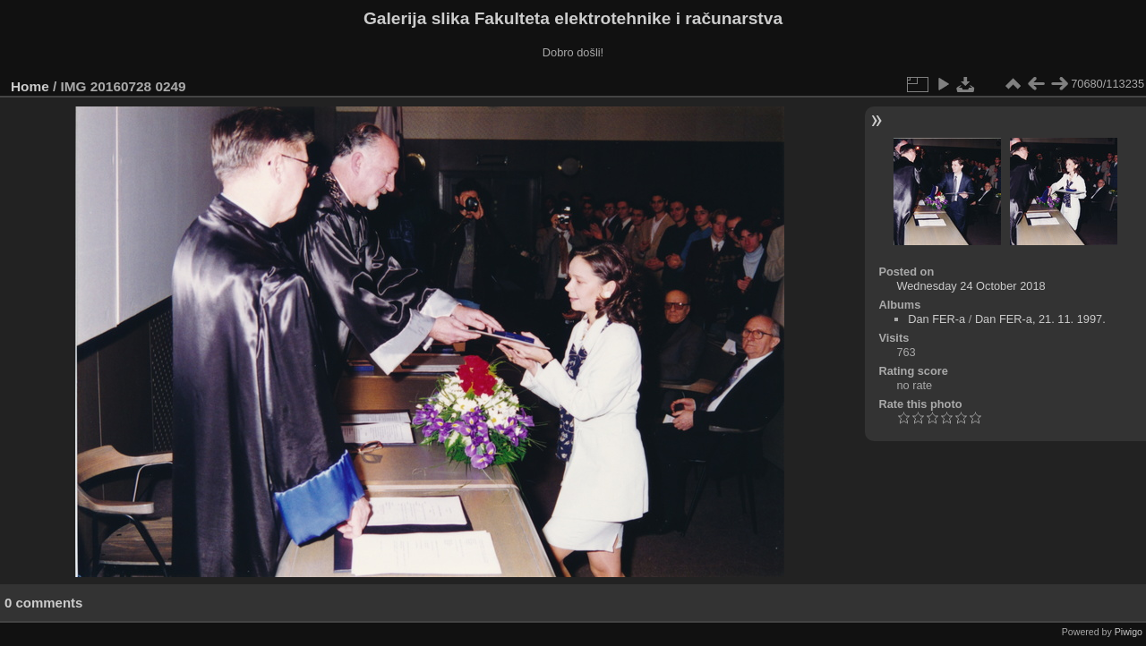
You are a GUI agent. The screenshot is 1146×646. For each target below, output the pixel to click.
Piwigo (1128, 631)
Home (30, 86)
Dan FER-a (936, 319)
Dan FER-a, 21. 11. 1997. (1040, 319)
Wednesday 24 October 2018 (970, 286)
